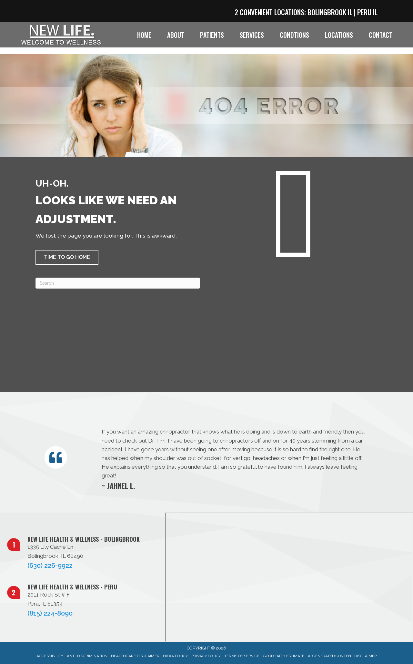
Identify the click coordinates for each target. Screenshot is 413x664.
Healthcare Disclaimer (135, 656)
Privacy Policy (206, 656)
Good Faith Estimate (283, 656)
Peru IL (367, 12)
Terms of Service (241, 656)
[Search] (117, 283)
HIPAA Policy (175, 656)
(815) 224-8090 (50, 613)
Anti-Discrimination (87, 656)
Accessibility (49, 656)
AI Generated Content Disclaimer (342, 656)
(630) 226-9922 (50, 565)
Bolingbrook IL (329, 12)
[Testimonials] (233, 458)
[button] (66, 257)
